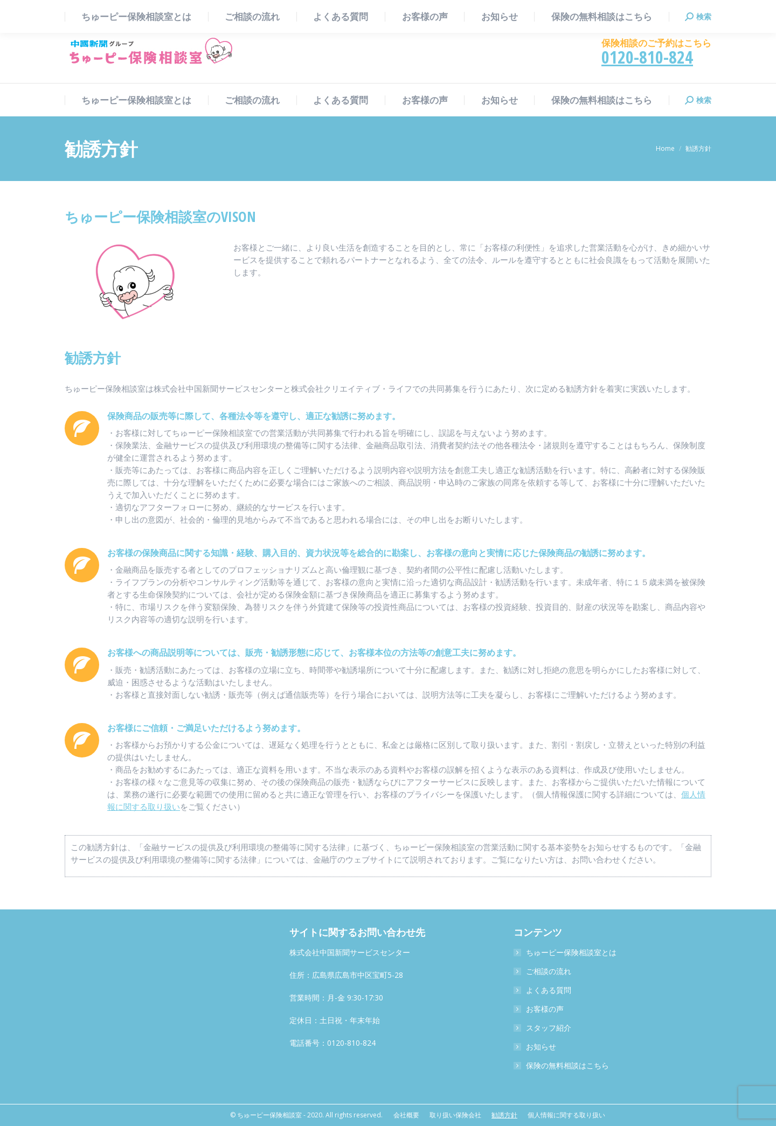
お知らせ (541, 1046)
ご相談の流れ (548, 971)
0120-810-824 (647, 56)
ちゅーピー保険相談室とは (571, 952)
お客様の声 (545, 1009)
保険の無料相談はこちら (567, 1065)
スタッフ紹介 (548, 1028)
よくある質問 (548, 990)
